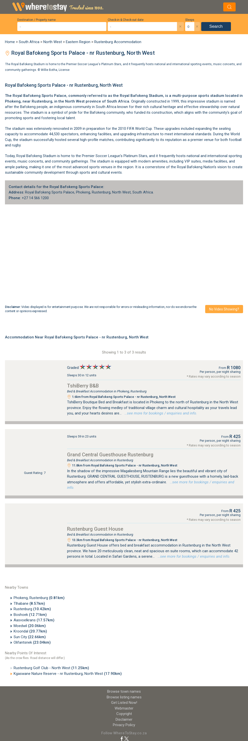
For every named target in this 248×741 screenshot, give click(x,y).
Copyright (124, 714)
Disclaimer (124, 719)
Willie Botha (49, 69)
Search (216, 26)
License (64, 69)
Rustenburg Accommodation (117, 42)
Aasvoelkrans (34, 620)
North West (52, 42)
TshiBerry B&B (83, 386)
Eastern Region (78, 42)
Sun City (30, 637)
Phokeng (13, 101)
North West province (83, 101)
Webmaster (124, 708)
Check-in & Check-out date (126, 20)
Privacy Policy (124, 725)
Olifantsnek (32, 642)
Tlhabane (29, 603)
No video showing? (224, 309)
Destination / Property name (36, 20)
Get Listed (124, 702)
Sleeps (189, 20)
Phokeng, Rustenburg (39, 598)
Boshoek (30, 614)
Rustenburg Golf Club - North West (51, 668)
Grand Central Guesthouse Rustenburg (110, 455)
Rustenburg (32, 609)
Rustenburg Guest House (95, 529)
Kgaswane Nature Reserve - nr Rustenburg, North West (68, 673)
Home (10, 42)
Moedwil (30, 626)
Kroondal (30, 631)
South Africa (29, 42)
